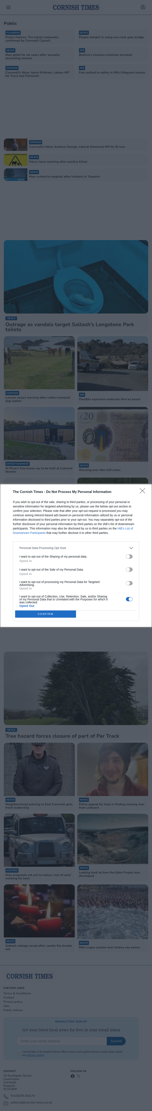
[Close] (144, 492)
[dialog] (76, 555)
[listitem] (76, 548)
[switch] (129, 556)
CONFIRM (45, 614)
